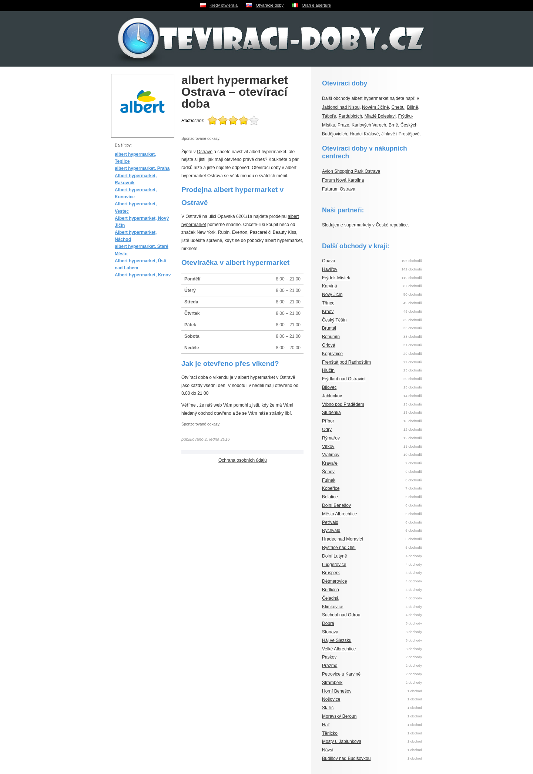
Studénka (331, 412)
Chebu (397, 107)
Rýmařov (331, 438)
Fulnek (328, 480)
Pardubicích (350, 116)
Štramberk (332, 682)
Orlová (328, 345)
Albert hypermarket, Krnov (143, 274)
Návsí (327, 750)
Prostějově (409, 134)
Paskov (329, 657)
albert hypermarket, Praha (142, 168)
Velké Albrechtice (339, 649)
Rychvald (331, 530)
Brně (393, 125)
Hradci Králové (364, 134)
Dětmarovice (334, 581)
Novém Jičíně (375, 107)
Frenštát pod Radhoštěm (346, 362)
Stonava (330, 632)
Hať (325, 724)
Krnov (327, 311)
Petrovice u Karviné (341, 674)
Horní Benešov (336, 691)
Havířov (329, 269)
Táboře (329, 116)
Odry (327, 429)
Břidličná (330, 589)
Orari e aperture (316, 5)
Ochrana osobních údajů (242, 460)
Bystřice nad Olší (339, 547)
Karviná (329, 286)
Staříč (327, 707)
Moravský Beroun (339, 716)
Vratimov (330, 454)
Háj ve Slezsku (336, 640)
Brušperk (331, 572)
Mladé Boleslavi (380, 116)
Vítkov (328, 446)
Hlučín (328, 370)
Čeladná (330, 598)
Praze (343, 125)
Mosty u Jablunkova (341, 741)
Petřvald (330, 522)
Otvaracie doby (270, 5)
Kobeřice (330, 488)
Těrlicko (330, 733)
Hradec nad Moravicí (342, 539)
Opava (328, 260)
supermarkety (357, 225)
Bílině (412, 107)
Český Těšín (334, 320)
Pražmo (329, 665)
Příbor (328, 421)
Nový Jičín (332, 294)
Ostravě (204, 151)
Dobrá (328, 623)
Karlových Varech (369, 125)
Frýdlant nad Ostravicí (343, 378)
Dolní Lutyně (334, 556)
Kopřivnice (332, 353)
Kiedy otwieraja (223, 5)
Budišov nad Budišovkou (346, 758)
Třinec (328, 303)
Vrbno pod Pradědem (343, 404)
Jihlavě (388, 134)
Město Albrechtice (339, 513)
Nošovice (331, 699)
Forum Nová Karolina (343, 180)
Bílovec (329, 387)
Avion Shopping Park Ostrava (351, 171)
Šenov (328, 471)
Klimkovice (332, 606)
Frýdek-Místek (336, 277)
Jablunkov (332, 395)
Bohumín (331, 336)
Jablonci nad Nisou (340, 107)
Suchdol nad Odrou (341, 614)
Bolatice (330, 496)
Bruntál (329, 328)
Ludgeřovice (334, 564)
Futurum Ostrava (338, 189)
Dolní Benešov (336, 505)
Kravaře (330, 463)
